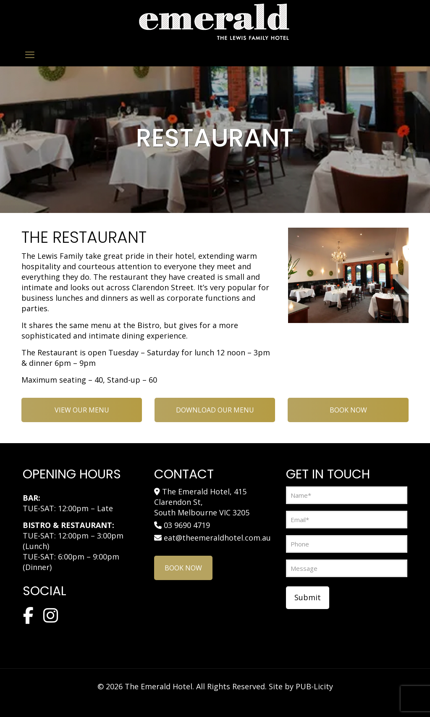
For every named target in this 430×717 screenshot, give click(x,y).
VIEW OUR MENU (82, 410)
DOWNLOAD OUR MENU (215, 410)
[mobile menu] (30, 54)
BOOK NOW (348, 410)
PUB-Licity (314, 686)
